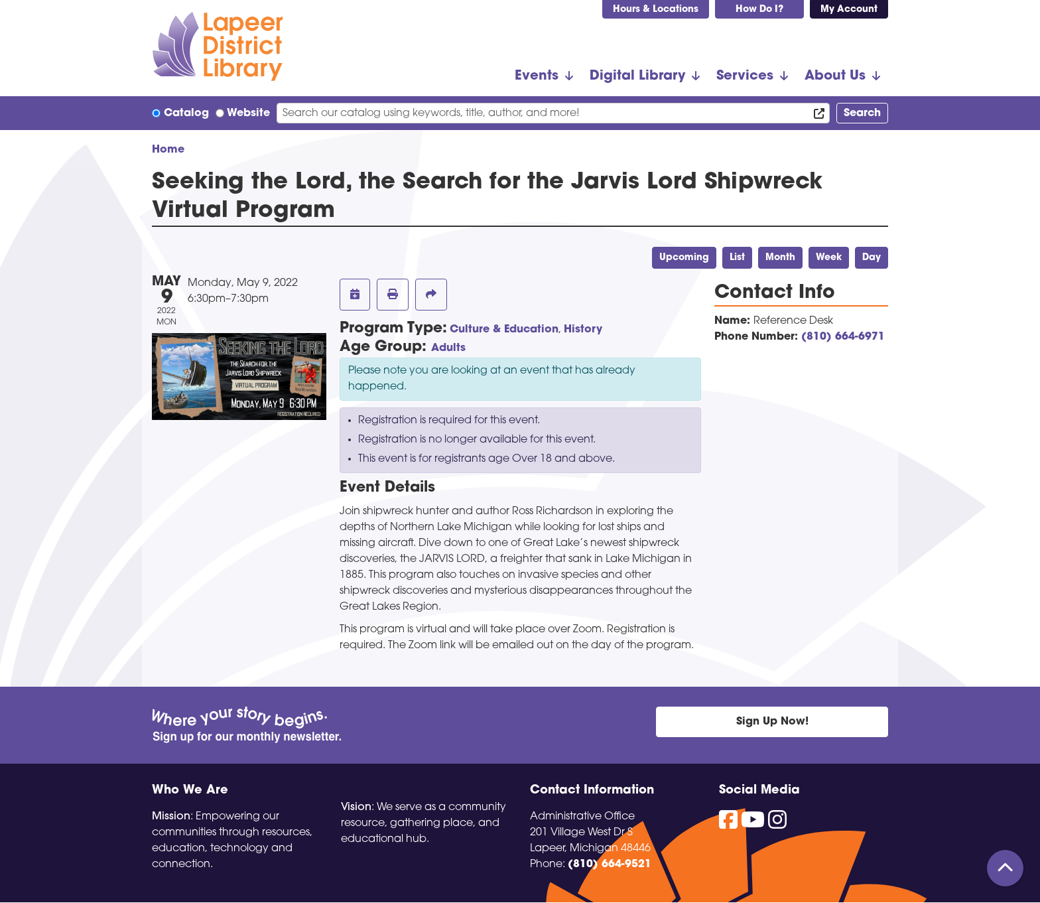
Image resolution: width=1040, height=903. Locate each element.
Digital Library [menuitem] (637, 76)
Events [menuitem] (536, 76)
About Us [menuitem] (835, 76)
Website (248, 113)
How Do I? (759, 10)
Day (871, 258)
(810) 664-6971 (843, 337)
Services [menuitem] (744, 76)
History (583, 329)
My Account (849, 10)
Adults (448, 348)
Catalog (186, 113)
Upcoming (684, 258)
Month (780, 258)
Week (829, 258)
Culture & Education (504, 329)
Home (168, 150)
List (737, 258)
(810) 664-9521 (609, 864)
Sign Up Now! (772, 722)
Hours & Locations (655, 10)
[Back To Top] (1005, 868)
